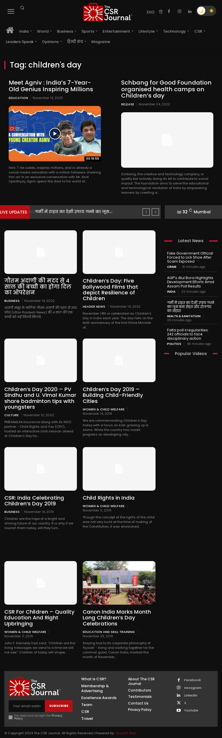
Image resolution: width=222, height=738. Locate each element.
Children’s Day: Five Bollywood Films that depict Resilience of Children (119, 286)
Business (12, 300)
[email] (27, 699)
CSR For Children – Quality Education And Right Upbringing (38, 610)
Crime (171, 266)
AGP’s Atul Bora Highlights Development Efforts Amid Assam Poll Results (189, 281)
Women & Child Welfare (104, 402)
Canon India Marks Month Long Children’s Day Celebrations (116, 610)
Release (127, 104)
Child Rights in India (108, 490)
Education (18, 97)
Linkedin (190, 688)
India (171, 291)
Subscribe (58, 698)
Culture (11, 408)
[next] (155, 211)
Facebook (192, 672)
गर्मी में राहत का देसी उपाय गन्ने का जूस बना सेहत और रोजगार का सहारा (190, 305)
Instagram (192, 680)
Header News (94, 300)
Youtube (191, 703)
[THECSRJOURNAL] (107, 12)
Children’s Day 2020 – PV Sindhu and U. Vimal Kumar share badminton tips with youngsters (39, 391)
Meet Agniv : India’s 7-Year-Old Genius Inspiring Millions (54, 86)
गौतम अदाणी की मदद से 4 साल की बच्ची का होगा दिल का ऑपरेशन (36, 286)
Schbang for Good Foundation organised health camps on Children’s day (164, 89)
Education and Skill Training (109, 624)
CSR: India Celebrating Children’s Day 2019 (33, 493)
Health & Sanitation (184, 315)
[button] (21, 7)
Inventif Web (126, 725)
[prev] (146, 211)
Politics (174, 342)
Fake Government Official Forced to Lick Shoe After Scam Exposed (189, 257)
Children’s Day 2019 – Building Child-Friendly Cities (111, 388)
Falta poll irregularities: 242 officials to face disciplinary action (190, 332)
